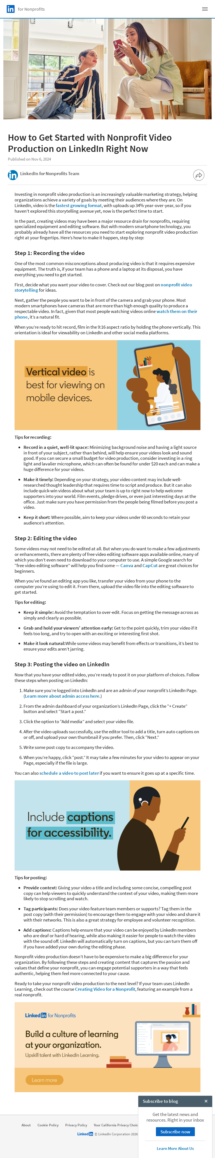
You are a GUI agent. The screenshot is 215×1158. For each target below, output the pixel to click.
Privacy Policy (76, 1125)
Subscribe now (175, 1132)
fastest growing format (79, 205)
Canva (126, 565)
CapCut (150, 565)
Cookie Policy (48, 1125)
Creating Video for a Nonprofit (105, 989)
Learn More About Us (175, 1148)
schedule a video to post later (69, 773)
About (26, 1125)
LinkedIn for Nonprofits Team (49, 173)
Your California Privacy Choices (118, 1125)
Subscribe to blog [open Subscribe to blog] (160, 1101)
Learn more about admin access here (62, 696)
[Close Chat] (206, 1102)
